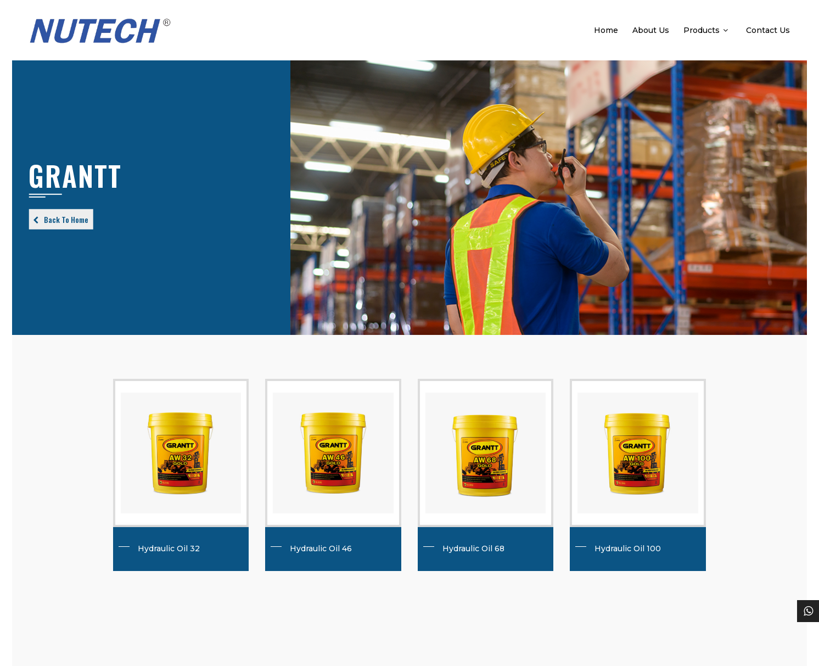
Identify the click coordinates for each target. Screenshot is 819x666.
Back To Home (66, 219)
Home (606, 30)
